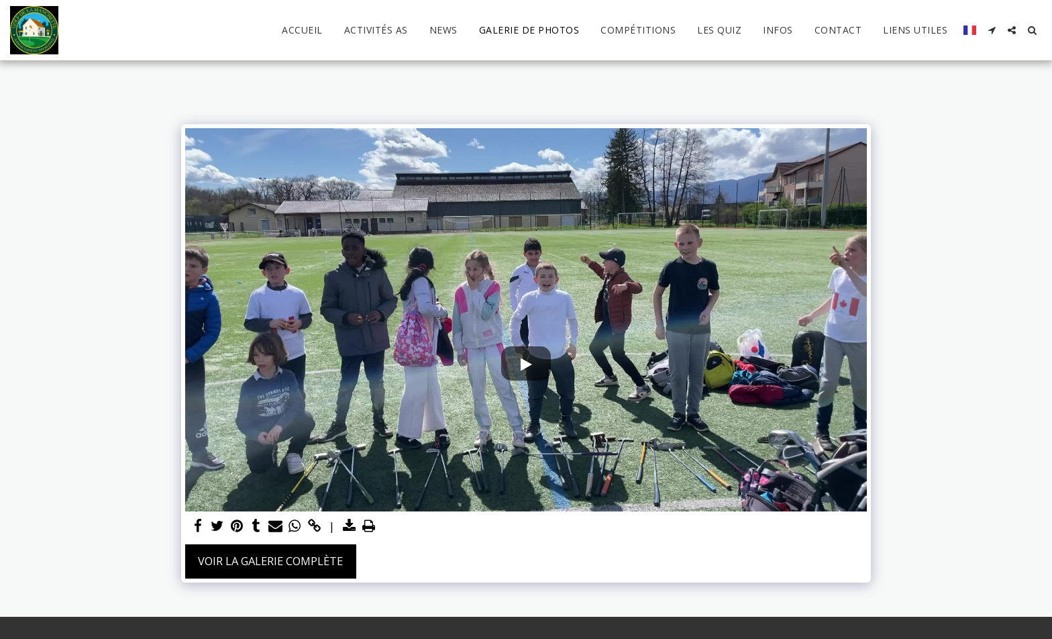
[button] (991, 30)
